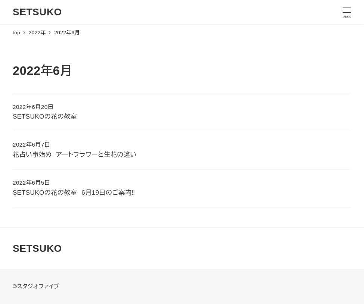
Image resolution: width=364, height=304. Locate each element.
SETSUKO (37, 12)
